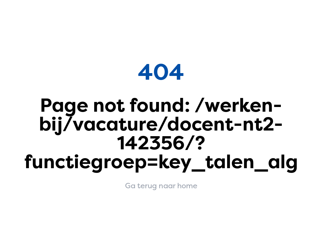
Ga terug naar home (161, 186)
